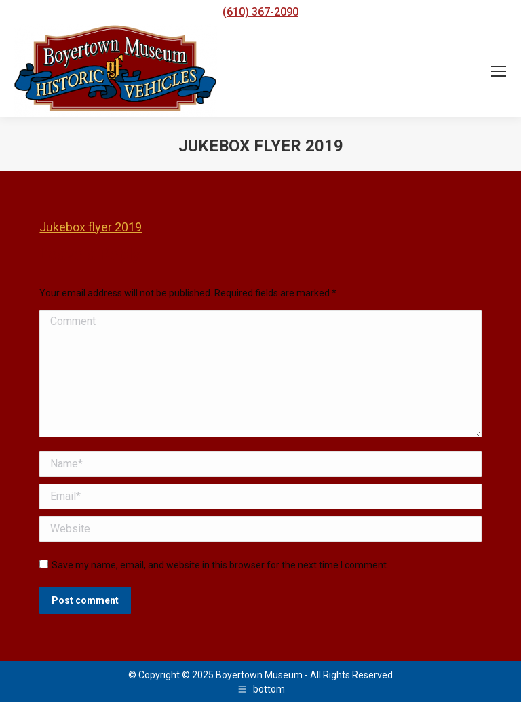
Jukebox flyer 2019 (90, 227)
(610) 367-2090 (260, 11)
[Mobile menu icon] (498, 71)
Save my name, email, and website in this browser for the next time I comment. (220, 565)
